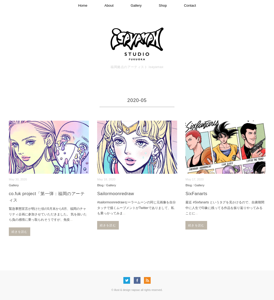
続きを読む (20, 231)
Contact (190, 5)
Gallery (136, 5)
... (71, 220)
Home (82, 5)
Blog (100, 185)
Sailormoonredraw (115, 193)
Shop (163, 5)
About (108, 5)
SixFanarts (196, 193)
